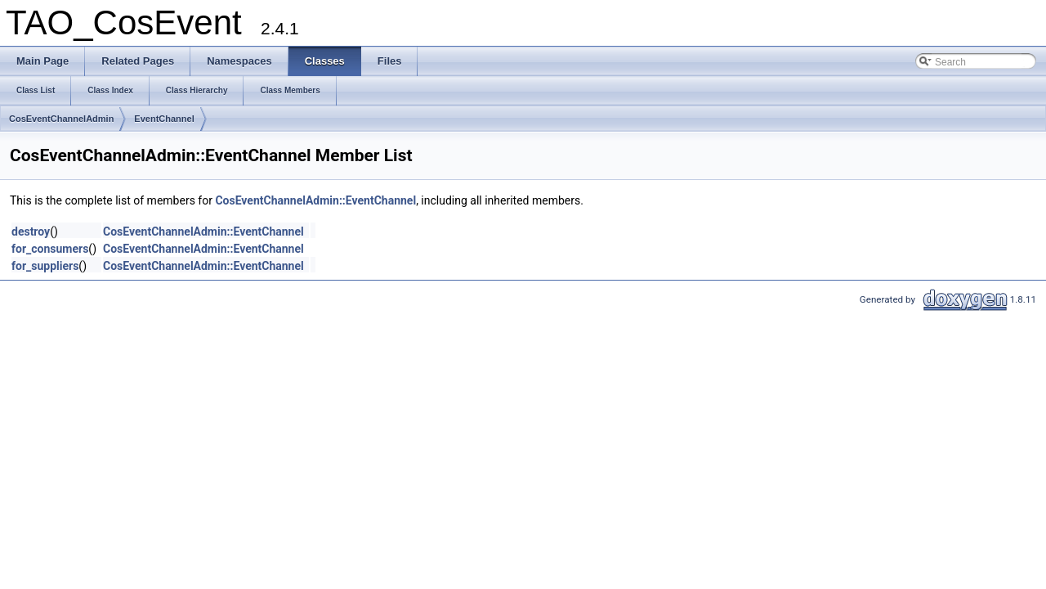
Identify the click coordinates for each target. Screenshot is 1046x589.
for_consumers (49, 248)
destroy (30, 231)
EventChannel (164, 119)
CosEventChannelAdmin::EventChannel (315, 200)
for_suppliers (44, 265)
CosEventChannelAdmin (61, 119)
